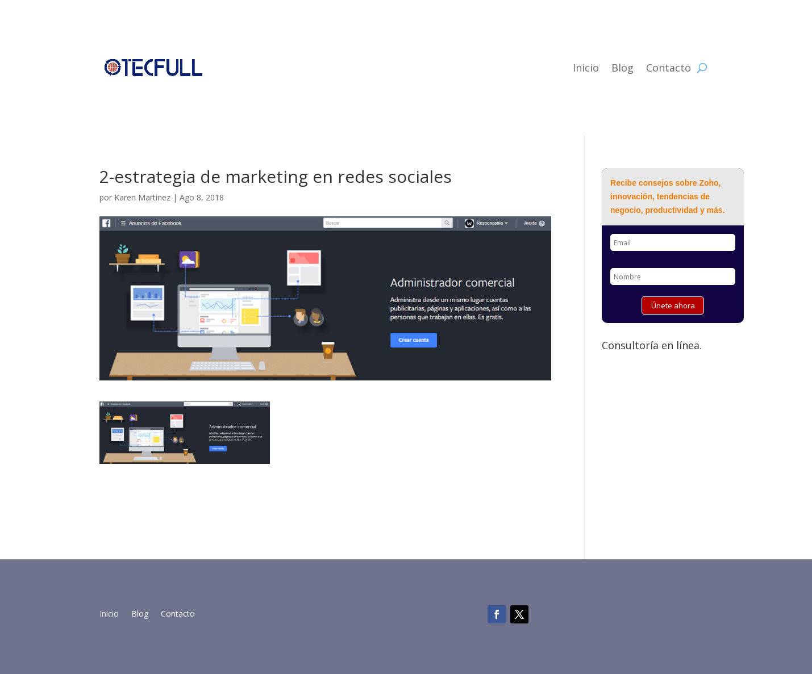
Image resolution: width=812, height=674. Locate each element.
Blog (622, 67)
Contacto (668, 67)
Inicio (586, 67)
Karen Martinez (142, 197)
